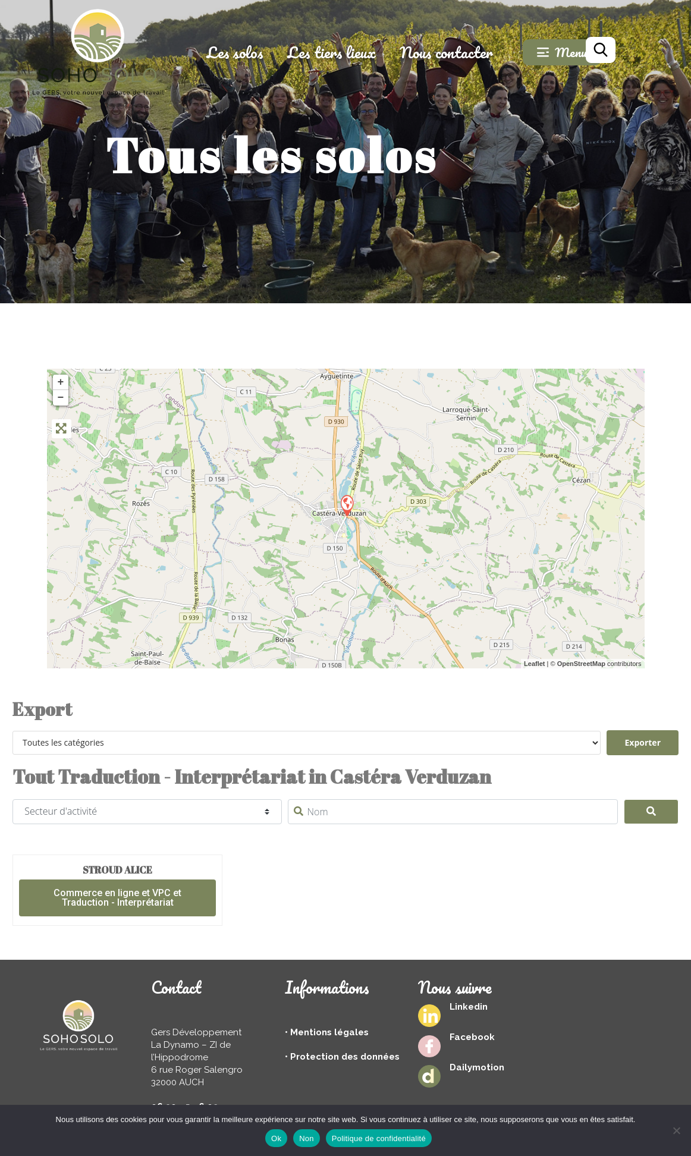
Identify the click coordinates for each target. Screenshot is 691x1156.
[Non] (676, 1130)
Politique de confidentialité (379, 1138)
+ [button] (61, 382)
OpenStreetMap (581, 663)
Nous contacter (470, 52)
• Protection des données (342, 1056)
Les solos (258, 52)
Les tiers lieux (355, 52)
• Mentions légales (327, 1032)
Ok (276, 1138)
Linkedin (469, 1006)
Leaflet (534, 663)
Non (306, 1138)
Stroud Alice (117, 870)
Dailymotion (477, 1067)
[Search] (651, 811)
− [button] (61, 398)
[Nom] (453, 811)
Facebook (472, 1037)
